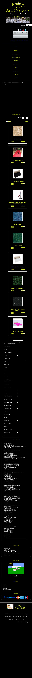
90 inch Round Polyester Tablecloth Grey (12, 465)
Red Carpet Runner (8, 527)
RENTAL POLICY (8, 616)
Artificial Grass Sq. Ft (8, 518)
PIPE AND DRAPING (7, 405)
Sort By (27, 121)
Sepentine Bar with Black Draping (10, 510)
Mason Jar (7, 491)
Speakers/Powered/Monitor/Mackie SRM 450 (12, 498)
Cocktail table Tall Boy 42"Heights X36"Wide (12, 497)
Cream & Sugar (7, 494)
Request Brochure (6, 584)
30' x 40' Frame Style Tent (9, 479)
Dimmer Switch (7, 537)
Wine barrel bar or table (9, 511)
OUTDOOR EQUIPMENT (11, 402)
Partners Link (5, 587)
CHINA (5, 361)
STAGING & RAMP (7, 414)
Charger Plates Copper (9, 469)
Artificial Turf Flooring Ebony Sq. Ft (11, 500)
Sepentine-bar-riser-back (9, 520)
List (9, 121)
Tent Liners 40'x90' (8, 506)
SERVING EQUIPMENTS (11, 408)
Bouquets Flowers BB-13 (9, 531)
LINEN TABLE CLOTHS (11, 396)
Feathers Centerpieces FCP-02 (10, 528)
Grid (10, 121)
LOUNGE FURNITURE (8, 399)
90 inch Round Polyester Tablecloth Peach (12, 496)
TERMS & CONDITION (17, 616)
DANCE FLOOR (11, 364)
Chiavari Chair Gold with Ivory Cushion (11, 463)
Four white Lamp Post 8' (9, 530)
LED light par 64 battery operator (10, 517)
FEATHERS (6, 370)
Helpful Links (5, 586)
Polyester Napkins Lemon (9, 490)
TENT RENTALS (11, 420)
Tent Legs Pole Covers (9, 473)
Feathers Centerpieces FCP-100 (10, 459)
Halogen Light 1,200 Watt (9, 532)
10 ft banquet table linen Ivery (10, 487)
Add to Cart (23, 141)
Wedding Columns (8, 519)
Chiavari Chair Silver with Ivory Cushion (11, 478)
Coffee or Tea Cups (8, 444)
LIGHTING (11, 390)
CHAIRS (11, 355)
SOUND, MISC (6, 411)
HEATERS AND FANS (7, 387)
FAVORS (5, 367)
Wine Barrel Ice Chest (8, 512)
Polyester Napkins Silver (9, 452)
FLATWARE (6, 373)
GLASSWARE (6, 384)
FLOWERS (11, 376)
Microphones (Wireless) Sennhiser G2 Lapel (12, 485)
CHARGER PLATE (7, 358)
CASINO (5, 349)
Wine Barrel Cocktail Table (9, 480)
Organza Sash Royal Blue (9, 447)
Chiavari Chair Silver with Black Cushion (12, 464)
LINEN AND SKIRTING (11, 393)
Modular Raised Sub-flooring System (11, 526)
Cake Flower (7, 529)
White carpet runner (8, 499)
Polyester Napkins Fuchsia (9, 481)
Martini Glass (7, 502)
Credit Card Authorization (7, 589)
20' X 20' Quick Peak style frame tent (11, 515)
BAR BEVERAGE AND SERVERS (9, 343)
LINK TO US (25, 616)
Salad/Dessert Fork (8, 483)
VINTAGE (5, 426)
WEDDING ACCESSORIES (8, 429)
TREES (5, 435)
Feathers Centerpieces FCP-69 (10, 454)
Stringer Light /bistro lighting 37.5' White (11, 507)
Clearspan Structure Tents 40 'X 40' (11, 467)
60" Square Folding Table (9, 486)
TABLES (5, 417)
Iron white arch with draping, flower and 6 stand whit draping (15, 446)
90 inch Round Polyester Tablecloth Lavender (12, 495)
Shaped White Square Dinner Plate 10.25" (12, 489)
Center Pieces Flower (8, 443)
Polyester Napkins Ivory (9, 477)
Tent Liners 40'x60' (8, 508)
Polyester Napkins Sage (9, 516)
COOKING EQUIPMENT (8, 352)
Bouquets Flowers (8, 466)
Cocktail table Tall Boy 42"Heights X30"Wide (12, 505)
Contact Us (5, 588)
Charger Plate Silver (8, 474)
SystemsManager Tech (26, 622)
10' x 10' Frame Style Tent (9, 462)
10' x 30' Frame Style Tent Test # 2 (16, 575)
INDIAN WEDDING (11, 432)
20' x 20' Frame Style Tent (9, 484)
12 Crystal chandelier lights (9, 453)
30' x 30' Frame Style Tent (9, 448)
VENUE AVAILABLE (7, 423)
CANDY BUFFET (7, 346)
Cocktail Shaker (7, 533)
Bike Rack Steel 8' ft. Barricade (10, 509)
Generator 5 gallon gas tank (9, 456)
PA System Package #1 (9, 476)
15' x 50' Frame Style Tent (9, 451)
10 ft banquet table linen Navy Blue (11, 455)
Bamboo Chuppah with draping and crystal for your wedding (15, 457)
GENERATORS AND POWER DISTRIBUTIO (9, 381)
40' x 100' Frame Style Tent (9, 445)
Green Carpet (7, 501)
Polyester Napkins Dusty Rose (10, 488)
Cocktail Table (7, 534)
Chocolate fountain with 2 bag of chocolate (12, 458)
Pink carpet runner (8, 468)
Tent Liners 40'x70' (8, 522)
